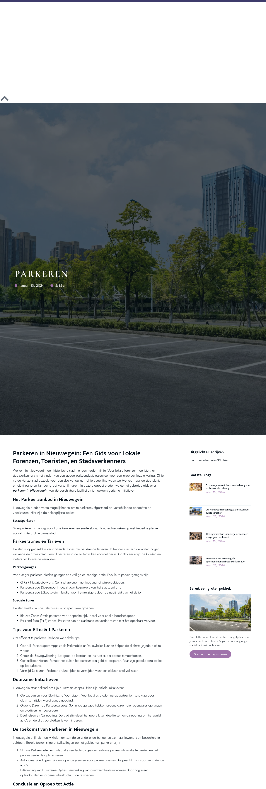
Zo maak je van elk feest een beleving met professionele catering (228, 486)
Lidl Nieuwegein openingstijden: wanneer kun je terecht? (227, 511)
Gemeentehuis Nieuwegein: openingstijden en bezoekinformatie (225, 560)
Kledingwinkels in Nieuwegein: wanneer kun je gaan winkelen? (227, 535)
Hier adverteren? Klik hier (213, 460)
